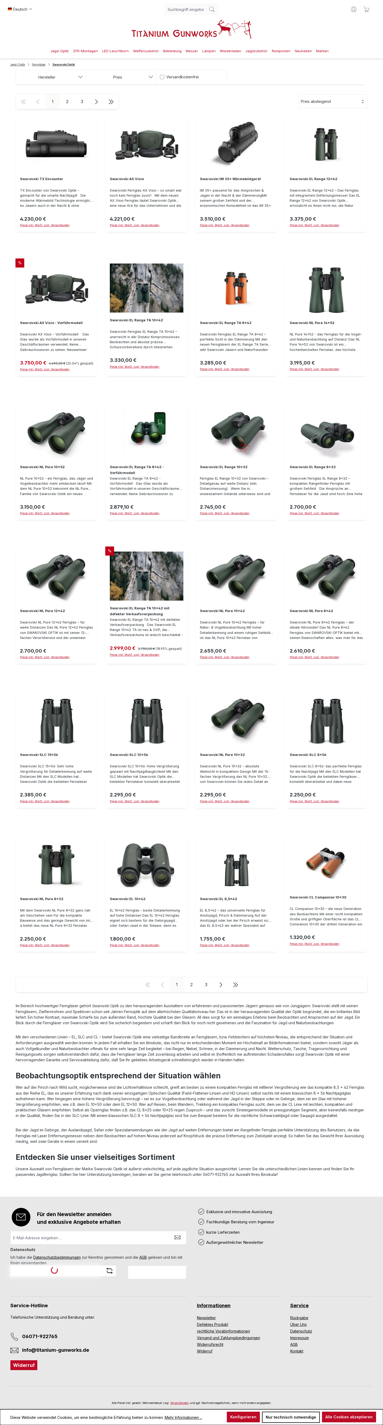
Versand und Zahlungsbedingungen (228, 1337)
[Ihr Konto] (353, 9)
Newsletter (206, 1317)
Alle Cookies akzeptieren (349, 1417)
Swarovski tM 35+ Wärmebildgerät (230, 179)
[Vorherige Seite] (38, 101)
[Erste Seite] (23, 101)
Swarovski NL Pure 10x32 (222, 755)
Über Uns (298, 1324)
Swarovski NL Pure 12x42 (42, 611)
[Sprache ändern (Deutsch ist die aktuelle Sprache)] (20, 9)
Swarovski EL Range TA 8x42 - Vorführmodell (137, 470)
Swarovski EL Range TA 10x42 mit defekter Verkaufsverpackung (140, 611)
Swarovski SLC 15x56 (39, 755)
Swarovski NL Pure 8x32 (41, 899)
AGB (143, 1257)
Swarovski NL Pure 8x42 (311, 611)
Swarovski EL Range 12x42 (313, 179)
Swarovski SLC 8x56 (308, 755)
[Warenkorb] (366, 9)
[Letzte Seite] (111, 101)
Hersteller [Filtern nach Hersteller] (60, 77)
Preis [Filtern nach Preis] (133, 77)
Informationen (214, 1305)
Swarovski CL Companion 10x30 (318, 897)
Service (299, 1305)
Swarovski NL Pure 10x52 (42, 467)
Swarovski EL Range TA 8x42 (226, 323)
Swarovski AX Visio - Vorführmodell (51, 323)
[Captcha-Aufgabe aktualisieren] (109, 1270)
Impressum (299, 1337)
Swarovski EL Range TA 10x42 (136, 320)
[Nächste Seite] (96, 101)
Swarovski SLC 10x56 (129, 755)
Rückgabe (299, 1317)
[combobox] (185, 9)
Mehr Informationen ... (183, 1417)
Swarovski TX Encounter (41, 179)
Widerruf (24, 1365)
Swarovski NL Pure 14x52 (312, 323)
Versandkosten (179, 1402)
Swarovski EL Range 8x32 (313, 467)
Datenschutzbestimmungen (57, 1257)
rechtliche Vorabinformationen (223, 1331)
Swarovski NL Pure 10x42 (222, 611)
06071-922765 (40, 1336)
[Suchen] (212, 9)
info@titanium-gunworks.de (55, 1350)
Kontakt (296, 1351)
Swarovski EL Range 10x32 (224, 467)
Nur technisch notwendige (291, 1417)
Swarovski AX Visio (127, 179)
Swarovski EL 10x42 (128, 899)
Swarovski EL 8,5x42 (218, 899)
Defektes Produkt (212, 1324)
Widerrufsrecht (210, 1344)
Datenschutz (301, 1331)
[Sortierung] (333, 101)
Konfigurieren (243, 1417)
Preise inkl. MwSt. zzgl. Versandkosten (314, 225)
